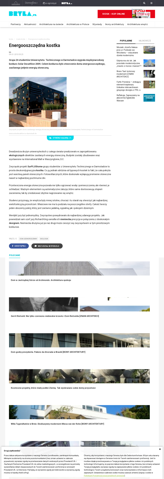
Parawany (128, 404)
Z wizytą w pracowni (108, 433)
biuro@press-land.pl (138, 421)
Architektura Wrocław (18, 427)
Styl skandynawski (132, 372)
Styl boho (128, 363)
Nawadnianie (17, 366)
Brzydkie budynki (16, 435)
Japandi (14, 401)
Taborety (127, 407)
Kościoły (73, 427)
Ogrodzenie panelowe (58, 369)
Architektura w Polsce (77, 24)
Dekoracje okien (93, 369)
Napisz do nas (135, 429)
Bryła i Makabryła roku (109, 427)
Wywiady (97, 24)
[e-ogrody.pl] (49, 3)
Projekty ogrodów (19, 369)
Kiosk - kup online (126, 14)
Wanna (89, 375)
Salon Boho (54, 401)
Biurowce (43, 430)
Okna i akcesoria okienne (60, 377)
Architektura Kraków (18, 424)
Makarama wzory (93, 366)
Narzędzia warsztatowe (59, 366)
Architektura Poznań (18, 430)
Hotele (72, 433)
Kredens (127, 395)
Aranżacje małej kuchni (96, 398)
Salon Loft (53, 404)
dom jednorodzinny (28, 239)
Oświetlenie (91, 377)
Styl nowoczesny (19, 404)
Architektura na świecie (51, 24)
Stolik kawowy (130, 401)
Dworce (42, 433)
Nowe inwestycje (76, 435)
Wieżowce (73, 430)
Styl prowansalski (132, 380)
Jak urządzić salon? (58, 392)
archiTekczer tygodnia (109, 421)
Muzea (72, 424)
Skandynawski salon (58, 398)
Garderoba (90, 372)
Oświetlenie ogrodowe (21, 363)
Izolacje (52, 372)
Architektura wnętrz (137, 24)
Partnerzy (16, 24)
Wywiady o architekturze (80, 438)
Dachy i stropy (55, 375)
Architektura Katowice (18, 433)
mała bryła (20, 39)
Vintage (14, 395)
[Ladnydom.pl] (16, 3)
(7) (60, 138)
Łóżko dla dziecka (132, 392)
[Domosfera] (31, 3)
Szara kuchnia (92, 395)
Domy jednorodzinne (48, 421)
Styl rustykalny (130, 375)
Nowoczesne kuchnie (95, 401)
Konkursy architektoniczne (110, 435)
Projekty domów (56, 363)
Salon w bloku (55, 395)
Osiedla (42, 424)
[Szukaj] (144, 3)
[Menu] (151, 3)
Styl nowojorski (18, 398)
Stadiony (43, 427)
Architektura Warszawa (19, 421)
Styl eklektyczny (18, 392)
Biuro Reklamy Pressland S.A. (140, 425)
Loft (125, 377)
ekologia (44, 239)
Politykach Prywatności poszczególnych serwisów (104, 476)
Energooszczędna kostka (39, 39)
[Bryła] (67, 3)
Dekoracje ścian (93, 363)
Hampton (128, 366)
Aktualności (30, 24)
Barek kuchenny (131, 398)
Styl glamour (129, 369)
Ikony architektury (114, 24)
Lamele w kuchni (93, 404)
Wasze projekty (106, 424)
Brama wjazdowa (56, 380)
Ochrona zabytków (107, 430)
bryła (11, 39)
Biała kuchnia (92, 392)
